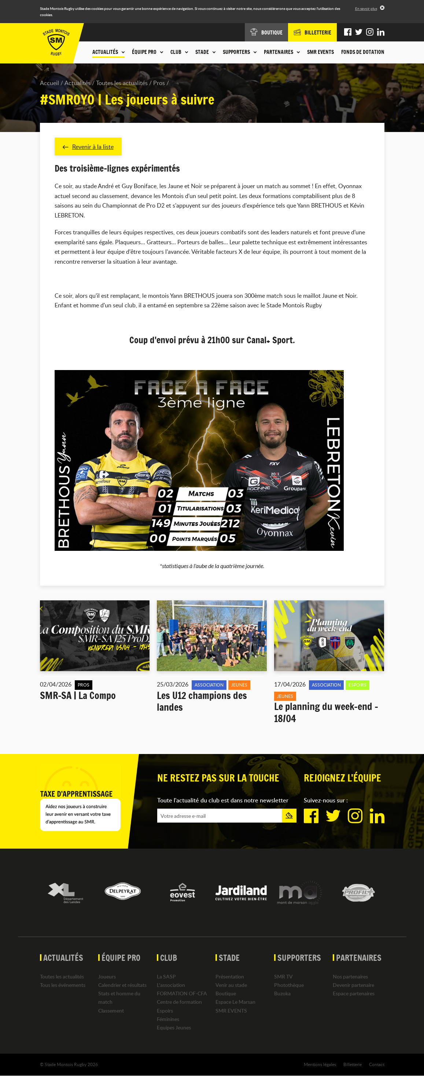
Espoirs (165, 1010)
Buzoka (282, 993)
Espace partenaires (354, 993)
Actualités (77, 83)
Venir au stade (231, 985)
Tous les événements (62, 985)
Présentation (229, 976)
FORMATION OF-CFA (182, 993)
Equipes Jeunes (174, 1027)
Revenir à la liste (88, 147)
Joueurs (107, 976)
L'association (171, 985)
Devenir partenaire (353, 985)
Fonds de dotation (362, 52)
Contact (376, 1065)
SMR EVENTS (320, 52)
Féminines (168, 1018)
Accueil (49, 83)
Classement (111, 1010)
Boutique (225, 993)
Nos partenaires (350, 976)
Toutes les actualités (122, 83)
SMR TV (283, 976)
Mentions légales (320, 1065)
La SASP (166, 976)
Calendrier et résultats (122, 985)
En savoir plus (366, 8)
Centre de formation (179, 1002)
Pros (159, 83)
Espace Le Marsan (235, 1002)
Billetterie (352, 1065)
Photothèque (289, 985)
